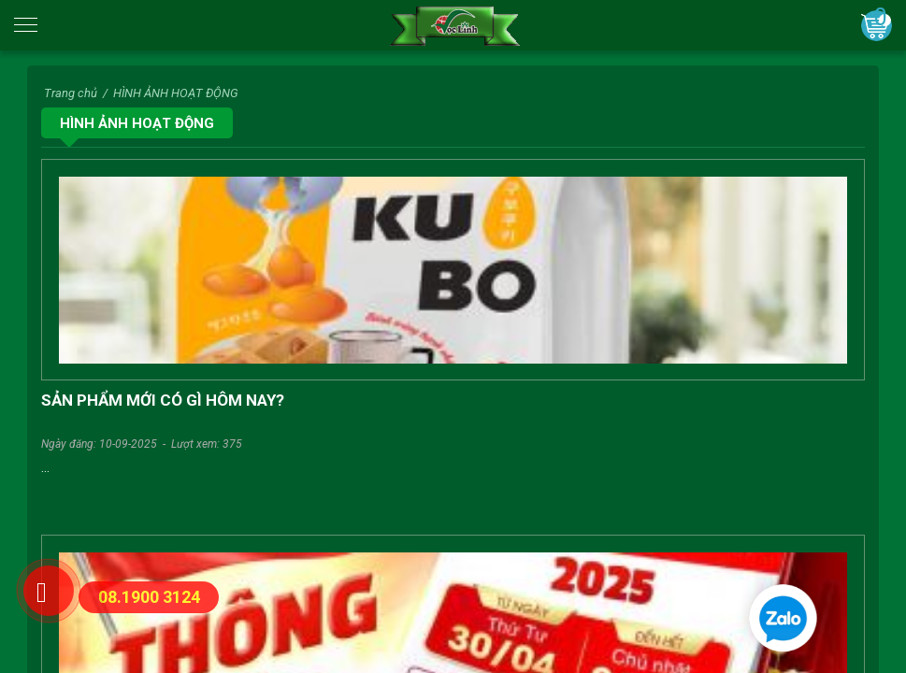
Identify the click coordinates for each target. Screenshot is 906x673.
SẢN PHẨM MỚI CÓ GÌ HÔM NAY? (162, 400)
